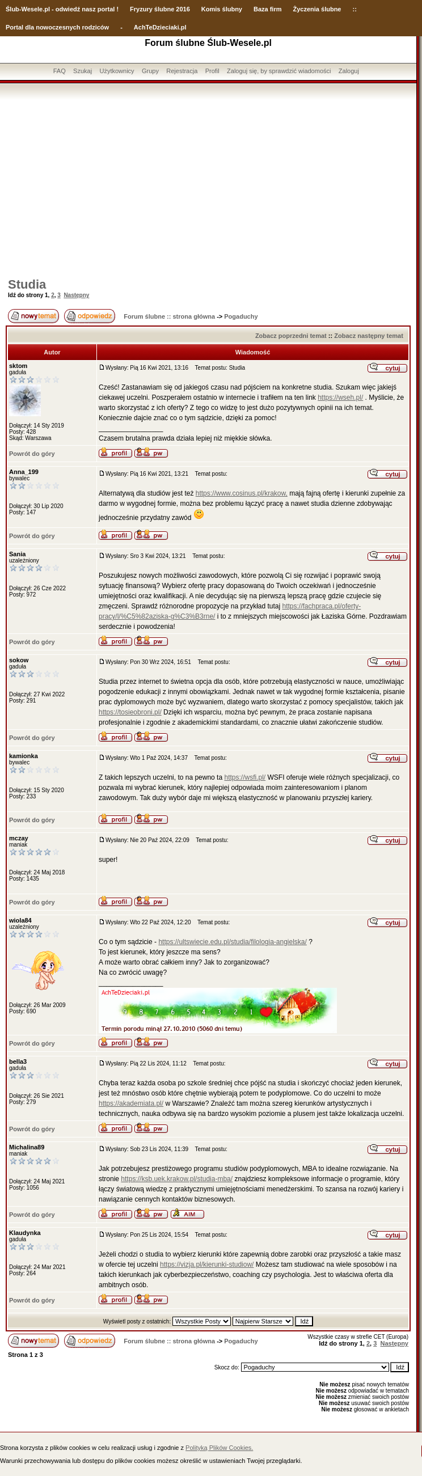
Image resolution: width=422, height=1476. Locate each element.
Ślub (12, 9)
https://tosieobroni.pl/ (130, 712)
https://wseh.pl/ (340, 397)
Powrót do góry (32, 453)
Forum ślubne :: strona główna (169, 316)
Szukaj (82, 70)
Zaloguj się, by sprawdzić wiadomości (279, 70)
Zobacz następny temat (368, 335)
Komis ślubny (221, 9)
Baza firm (268, 9)
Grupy (150, 70)
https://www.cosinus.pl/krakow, (242, 493)
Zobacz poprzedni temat (291, 335)
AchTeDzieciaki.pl (160, 27)
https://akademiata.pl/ (131, 1103)
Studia (27, 284)
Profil (212, 70)
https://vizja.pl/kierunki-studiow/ (207, 1264)
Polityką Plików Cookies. (219, 1447)
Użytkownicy (116, 70)
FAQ (59, 70)
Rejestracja (181, 70)
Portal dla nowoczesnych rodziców (57, 27)
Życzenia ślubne (317, 9)
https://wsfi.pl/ (244, 777)
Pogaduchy (241, 316)
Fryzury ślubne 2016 (160, 9)
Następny (76, 295)
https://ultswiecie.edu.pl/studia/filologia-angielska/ (232, 942)
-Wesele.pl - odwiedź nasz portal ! (69, 9)
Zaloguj (349, 70)
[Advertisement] (208, 184)
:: (354, 9)
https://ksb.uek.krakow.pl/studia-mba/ (177, 1179)
